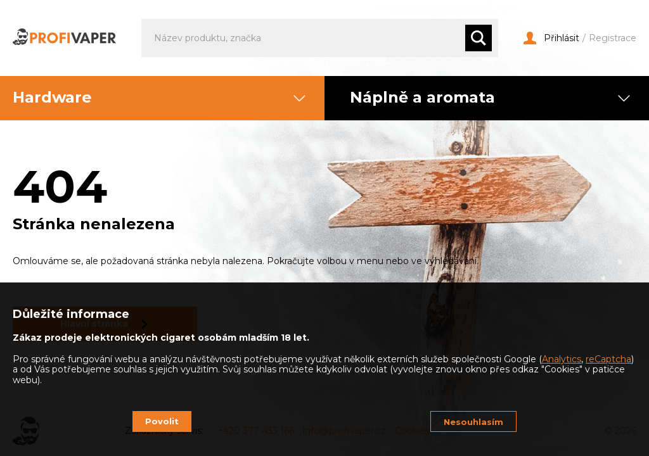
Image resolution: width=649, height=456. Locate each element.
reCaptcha (608, 359)
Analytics (561, 359)
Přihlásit (551, 38)
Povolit (162, 421)
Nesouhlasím (473, 422)
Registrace (612, 38)
